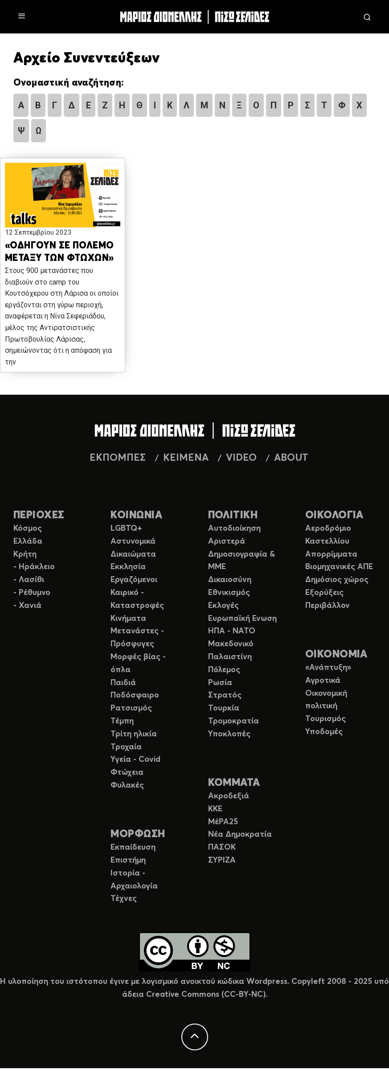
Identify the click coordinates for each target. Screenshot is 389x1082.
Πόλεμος (224, 670)
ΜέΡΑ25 (223, 822)
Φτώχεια (127, 772)
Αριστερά (226, 541)
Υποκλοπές (229, 734)
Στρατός (225, 695)
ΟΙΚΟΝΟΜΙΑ (336, 654)
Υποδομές (324, 732)
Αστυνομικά (133, 541)
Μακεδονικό (231, 644)
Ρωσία (220, 683)
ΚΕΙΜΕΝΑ (186, 458)
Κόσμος (27, 528)
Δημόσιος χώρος (337, 580)
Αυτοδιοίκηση (234, 528)
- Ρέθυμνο (31, 593)
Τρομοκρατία (233, 721)
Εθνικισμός (229, 593)
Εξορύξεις (324, 593)
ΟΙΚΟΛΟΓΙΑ (334, 515)
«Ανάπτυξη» (328, 668)
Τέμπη (122, 721)
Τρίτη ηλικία (134, 734)
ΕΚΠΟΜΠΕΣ (118, 458)
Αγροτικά (322, 681)
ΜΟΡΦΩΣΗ (138, 834)
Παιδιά (123, 683)
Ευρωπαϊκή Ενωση (242, 619)
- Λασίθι (28, 580)
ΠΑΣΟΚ (222, 847)
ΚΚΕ (215, 809)
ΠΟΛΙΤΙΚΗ (233, 515)
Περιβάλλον (327, 606)
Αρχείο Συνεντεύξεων (86, 58)
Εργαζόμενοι (134, 580)
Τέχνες (124, 899)
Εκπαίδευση (133, 847)
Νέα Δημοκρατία (240, 834)
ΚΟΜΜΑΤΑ (234, 783)
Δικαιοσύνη (229, 580)
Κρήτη (25, 554)
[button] (62, 195)
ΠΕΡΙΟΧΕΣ (39, 515)
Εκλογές (223, 606)
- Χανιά (27, 606)
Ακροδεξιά (228, 796)
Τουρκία (223, 708)
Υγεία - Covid (135, 760)
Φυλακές (127, 785)
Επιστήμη (128, 860)
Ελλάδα (27, 541)
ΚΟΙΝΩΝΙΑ (136, 515)
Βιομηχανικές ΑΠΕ (339, 567)
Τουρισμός (325, 719)
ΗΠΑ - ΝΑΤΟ (231, 631)
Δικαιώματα (133, 554)
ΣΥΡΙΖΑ (222, 860)
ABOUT (291, 458)
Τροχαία (126, 747)
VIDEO (241, 458)
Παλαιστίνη (230, 657)
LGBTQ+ (126, 528)
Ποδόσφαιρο (135, 695)
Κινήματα (128, 619)
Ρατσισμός (131, 708)
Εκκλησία (128, 567)
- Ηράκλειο (34, 567)
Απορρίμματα (331, 554)
